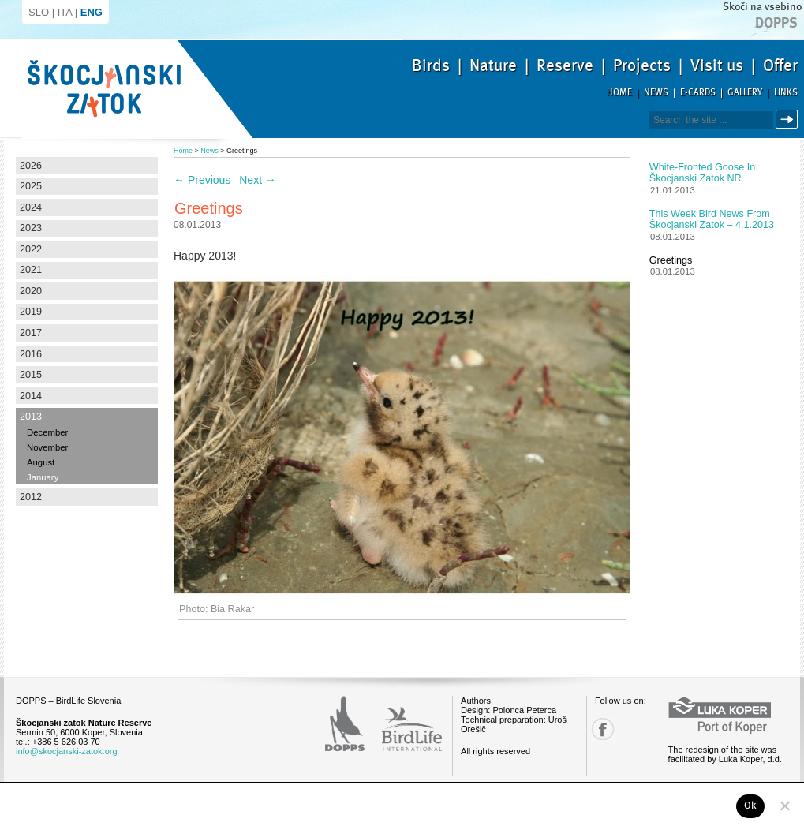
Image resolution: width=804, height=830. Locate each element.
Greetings (671, 260)
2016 (31, 354)
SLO (38, 12)
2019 (31, 311)
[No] (784, 805)
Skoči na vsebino (762, 6)
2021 (31, 269)
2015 (31, 374)
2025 (31, 186)
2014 (31, 396)
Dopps (776, 22)
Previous (202, 180)
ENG (91, 12)
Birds (431, 65)
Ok (750, 805)
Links (786, 93)
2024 (31, 207)
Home (619, 93)
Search (789, 119)
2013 (31, 416)
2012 (31, 497)
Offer (780, 65)
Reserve (565, 65)
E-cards (698, 93)
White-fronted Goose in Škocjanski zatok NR (702, 173)
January (42, 477)
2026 (31, 165)
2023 (31, 228)
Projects (642, 65)
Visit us (716, 65)
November (47, 447)
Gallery (744, 93)
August (40, 462)
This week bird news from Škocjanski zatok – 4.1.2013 (711, 219)
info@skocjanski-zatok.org (67, 751)
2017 (31, 332)
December (47, 432)
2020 (31, 291)
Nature (493, 65)
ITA (65, 12)
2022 (31, 249)
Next (257, 180)
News (656, 93)
